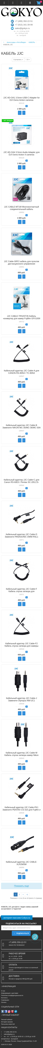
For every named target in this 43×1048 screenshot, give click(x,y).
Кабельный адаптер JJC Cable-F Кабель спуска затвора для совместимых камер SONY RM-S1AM (21, 591)
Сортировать (18, 59)
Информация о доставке (9, 993)
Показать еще (21, 886)
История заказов (7, 1022)
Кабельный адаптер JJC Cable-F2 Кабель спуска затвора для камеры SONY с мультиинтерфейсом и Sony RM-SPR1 (21, 647)
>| (27, 894)
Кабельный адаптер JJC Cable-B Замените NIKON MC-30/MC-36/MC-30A (21, 426)
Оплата (3, 1002)
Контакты (4, 998)
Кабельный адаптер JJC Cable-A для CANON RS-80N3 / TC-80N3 (21, 372)
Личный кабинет (6, 1019)
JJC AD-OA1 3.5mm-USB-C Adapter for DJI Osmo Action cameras (21, 99)
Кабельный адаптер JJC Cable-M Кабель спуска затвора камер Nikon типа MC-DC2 (21, 755)
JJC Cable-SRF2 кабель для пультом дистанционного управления (21, 262)
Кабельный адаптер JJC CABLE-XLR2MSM (21, 863)
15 (28, 59)
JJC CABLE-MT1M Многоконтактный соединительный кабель (21, 208)
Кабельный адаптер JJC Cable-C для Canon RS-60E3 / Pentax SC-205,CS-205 (21, 482)
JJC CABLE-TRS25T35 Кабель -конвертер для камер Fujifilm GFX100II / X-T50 (21, 318)
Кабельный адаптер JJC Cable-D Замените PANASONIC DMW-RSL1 (21, 535)
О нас (3, 991)
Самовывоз (5, 1000)
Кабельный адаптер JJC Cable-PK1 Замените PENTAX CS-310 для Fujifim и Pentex (22, 809)
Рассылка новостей (8, 1024)
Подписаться (21, 933)
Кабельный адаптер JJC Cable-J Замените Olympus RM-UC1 (21, 699)
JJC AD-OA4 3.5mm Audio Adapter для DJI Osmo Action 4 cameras (21, 153)
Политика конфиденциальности (12, 995)
